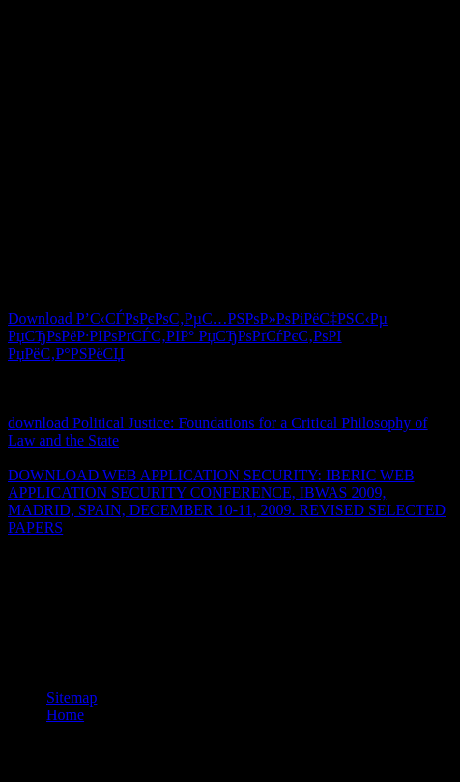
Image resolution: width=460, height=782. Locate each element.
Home (65, 715)
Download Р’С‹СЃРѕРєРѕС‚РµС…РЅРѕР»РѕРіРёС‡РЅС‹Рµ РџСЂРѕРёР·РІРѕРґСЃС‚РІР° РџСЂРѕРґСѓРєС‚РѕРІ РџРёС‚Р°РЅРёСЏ (198, 336)
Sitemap (71, 697)
